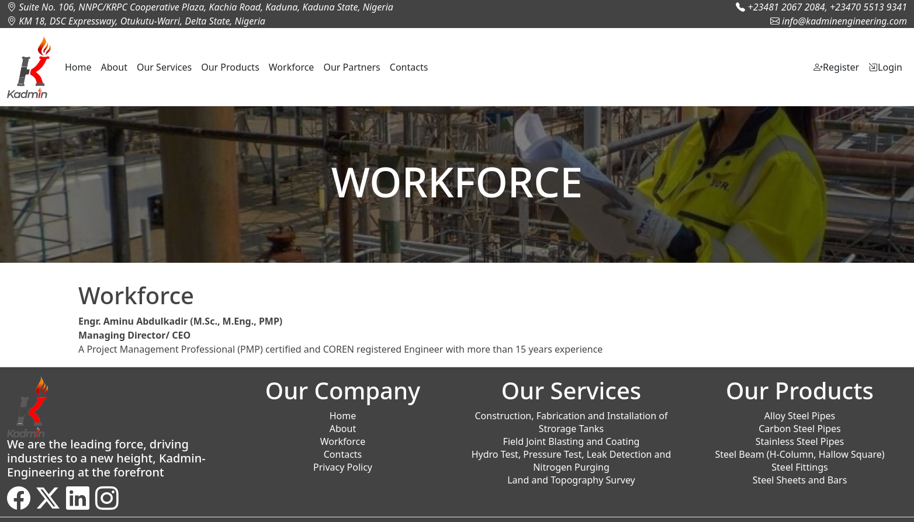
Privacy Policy (342, 467)
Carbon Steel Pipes (800, 428)
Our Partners (351, 67)
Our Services (164, 67)
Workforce (291, 67)
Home (78, 67)
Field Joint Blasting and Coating (571, 441)
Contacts (409, 67)
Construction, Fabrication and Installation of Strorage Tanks (571, 422)
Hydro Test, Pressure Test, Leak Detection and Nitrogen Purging (571, 461)
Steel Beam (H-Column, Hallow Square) (799, 454)
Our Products (230, 67)
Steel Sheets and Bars (800, 480)
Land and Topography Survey (571, 480)
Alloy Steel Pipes (799, 415)
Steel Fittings (799, 467)
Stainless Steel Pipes (800, 441)
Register (836, 67)
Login (885, 67)
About (114, 67)
